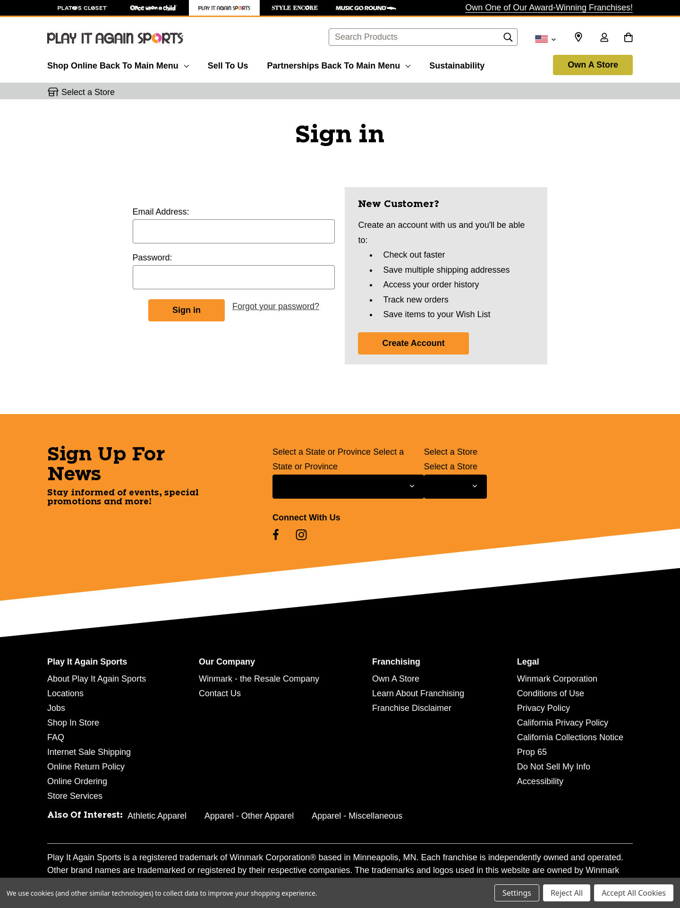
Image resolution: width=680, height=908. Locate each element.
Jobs (56, 708)
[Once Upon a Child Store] (153, 8)
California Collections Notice (570, 737)
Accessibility (540, 781)
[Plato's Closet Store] (82, 8)
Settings (516, 893)
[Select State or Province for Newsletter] (348, 487)
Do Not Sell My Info (553, 766)
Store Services (74, 796)
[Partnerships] (338, 64)
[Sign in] (604, 38)
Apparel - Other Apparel (249, 816)
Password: (152, 257)
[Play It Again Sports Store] (224, 8)
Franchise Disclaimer (411, 708)
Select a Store (450, 452)
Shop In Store (73, 722)
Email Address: (161, 211)
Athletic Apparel (157, 816)
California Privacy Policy (562, 722)
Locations (65, 693)
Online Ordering (77, 781)
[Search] (508, 40)
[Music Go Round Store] (366, 8)
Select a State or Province (321, 452)
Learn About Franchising (418, 693)
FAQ (55, 737)
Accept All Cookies (634, 893)
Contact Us (220, 693)
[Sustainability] (457, 64)
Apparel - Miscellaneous (357, 816)
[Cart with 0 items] (628, 38)
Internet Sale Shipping (89, 752)
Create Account (413, 343)
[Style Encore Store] (295, 8)
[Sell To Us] (228, 64)
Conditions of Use (550, 693)
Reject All (567, 893)
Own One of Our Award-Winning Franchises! (549, 7)
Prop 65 (532, 752)
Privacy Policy (543, 708)
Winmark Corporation (557, 678)
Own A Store (593, 64)
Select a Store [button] (88, 92)
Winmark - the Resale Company (259, 678)
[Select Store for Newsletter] (455, 487)
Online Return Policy (86, 766)
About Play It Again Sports (96, 678)
